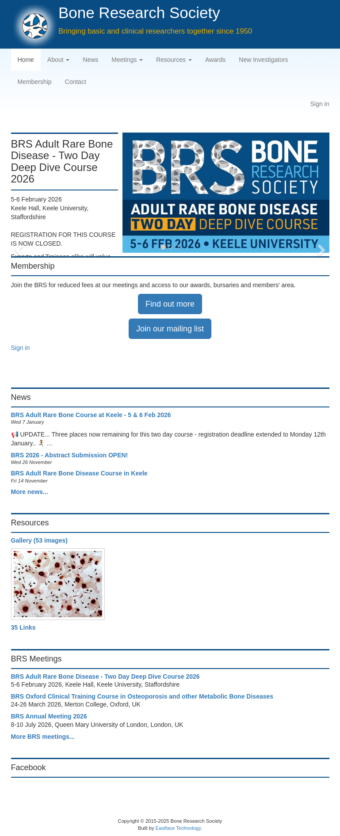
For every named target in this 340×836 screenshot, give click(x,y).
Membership (35, 81)
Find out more (170, 304)
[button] (17, 192)
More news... (29, 491)
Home (26, 59)
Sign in (319, 103)
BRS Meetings (36, 658)
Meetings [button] (127, 59)
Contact (75, 81)
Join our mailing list (170, 328)
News (90, 59)
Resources (30, 522)
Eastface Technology (178, 828)
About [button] (58, 59)
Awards (215, 59)
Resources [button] (174, 59)
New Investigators (263, 59)
